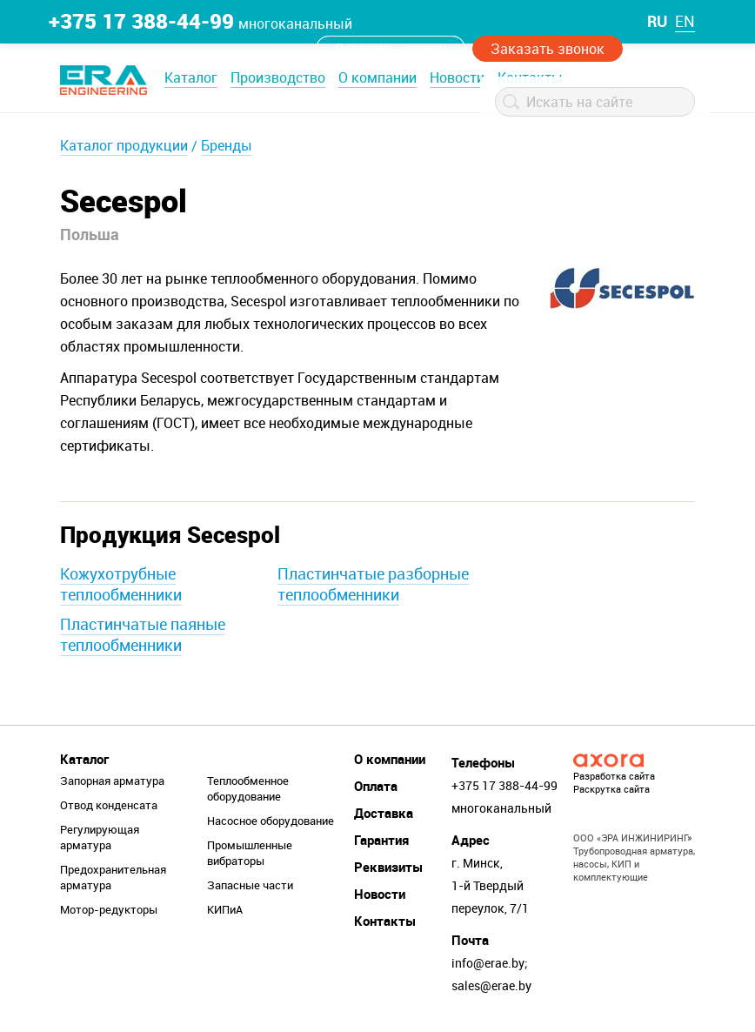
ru (657, 20)
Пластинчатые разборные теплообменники (373, 584)
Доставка (383, 812)
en (685, 20)
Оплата (376, 785)
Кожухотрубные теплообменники (121, 584)
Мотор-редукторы (108, 909)
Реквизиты (388, 866)
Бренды (226, 145)
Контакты (385, 920)
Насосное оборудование (270, 820)
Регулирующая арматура (99, 837)
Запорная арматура (112, 780)
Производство (278, 77)
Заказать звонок (548, 48)
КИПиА (225, 909)
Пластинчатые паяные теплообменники (142, 634)
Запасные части (250, 885)
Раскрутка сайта (611, 788)
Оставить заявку (390, 48)
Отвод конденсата (108, 805)
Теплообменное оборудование (248, 788)
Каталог (190, 77)
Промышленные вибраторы (249, 852)
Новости (457, 77)
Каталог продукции (124, 145)
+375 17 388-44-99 (141, 21)
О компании (377, 77)
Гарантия (381, 839)
